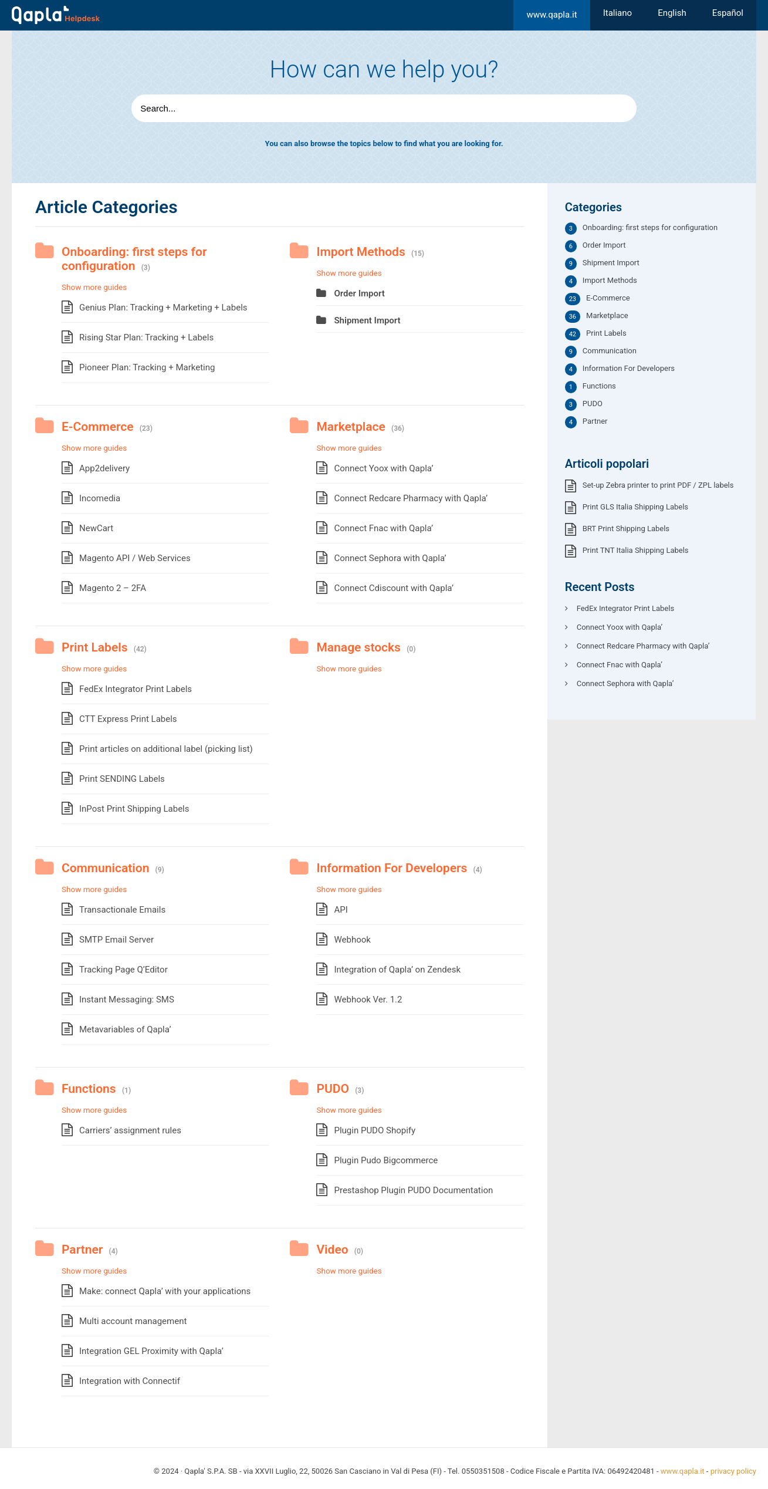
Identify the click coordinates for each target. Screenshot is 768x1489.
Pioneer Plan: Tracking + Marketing (147, 367)
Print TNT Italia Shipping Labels (636, 550)
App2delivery (104, 468)
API (340, 909)
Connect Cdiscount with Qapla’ (394, 588)
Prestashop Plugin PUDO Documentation (413, 1190)
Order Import (359, 293)
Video (332, 1249)
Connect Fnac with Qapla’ (383, 528)
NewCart (96, 528)
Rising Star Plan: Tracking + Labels (146, 337)
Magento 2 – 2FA (112, 588)
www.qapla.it (551, 14)
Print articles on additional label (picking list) (166, 749)
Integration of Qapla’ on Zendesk (397, 969)
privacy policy (733, 1471)
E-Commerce (98, 427)
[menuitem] (617, 13)
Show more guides (94, 287)
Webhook (352, 939)
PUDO (332, 1089)
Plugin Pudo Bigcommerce (386, 1160)
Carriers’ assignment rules (130, 1130)
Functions (89, 1089)
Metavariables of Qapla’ (125, 1029)
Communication (105, 868)
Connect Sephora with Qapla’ (390, 558)
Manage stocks (358, 647)
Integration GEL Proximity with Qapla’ (151, 1351)
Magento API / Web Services (135, 558)
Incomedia (99, 498)
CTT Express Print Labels (128, 719)
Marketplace (350, 427)
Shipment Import (367, 320)
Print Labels (95, 647)
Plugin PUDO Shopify (374, 1130)
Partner (82, 1249)
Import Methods (360, 252)
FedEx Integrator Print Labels (135, 689)
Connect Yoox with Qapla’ (383, 468)
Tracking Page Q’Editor (123, 969)
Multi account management (133, 1321)
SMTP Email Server (116, 939)
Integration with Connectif (129, 1381)
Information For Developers (391, 868)
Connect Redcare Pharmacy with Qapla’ (411, 498)
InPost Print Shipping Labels (134, 808)
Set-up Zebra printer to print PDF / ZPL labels (658, 485)
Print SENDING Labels (122, 779)
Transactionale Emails (122, 909)
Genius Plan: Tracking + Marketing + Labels (163, 307)
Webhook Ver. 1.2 (368, 999)
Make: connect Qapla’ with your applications (165, 1291)
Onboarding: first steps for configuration (134, 259)
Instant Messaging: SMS (126, 999)
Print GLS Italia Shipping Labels (635, 506)
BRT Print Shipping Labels (626, 528)
